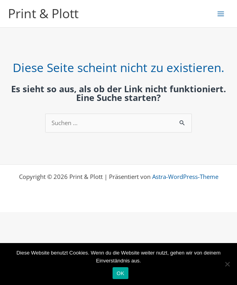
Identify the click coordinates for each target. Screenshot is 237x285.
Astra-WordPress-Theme (185, 176)
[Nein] (227, 264)
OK (120, 273)
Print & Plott (43, 13)
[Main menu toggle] (220, 14)
